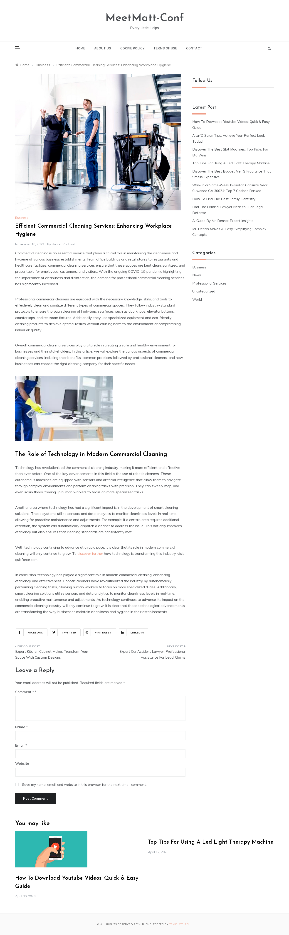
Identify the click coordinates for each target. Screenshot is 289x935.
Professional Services (209, 283)
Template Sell (180, 924)
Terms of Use (165, 48)
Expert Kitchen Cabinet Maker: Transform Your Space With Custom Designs (51, 654)
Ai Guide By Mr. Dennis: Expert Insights (223, 221)
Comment (24, 692)
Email (21, 745)
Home (80, 48)
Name (21, 727)
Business (21, 218)
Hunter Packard (63, 244)
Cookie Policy (132, 48)
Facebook (29, 632)
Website (22, 763)
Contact (194, 48)
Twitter (63, 632)
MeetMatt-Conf (144, 18)
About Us (102, 48)
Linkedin (131, 632)
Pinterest (98, 632)
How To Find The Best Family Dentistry (223, 199)
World (197, 299)
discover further (90, 553)
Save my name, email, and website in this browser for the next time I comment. (84, 784)
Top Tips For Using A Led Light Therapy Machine (231, 163)
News (197, 275)
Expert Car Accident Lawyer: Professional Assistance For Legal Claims (152, 654)
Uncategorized (203, 291)
